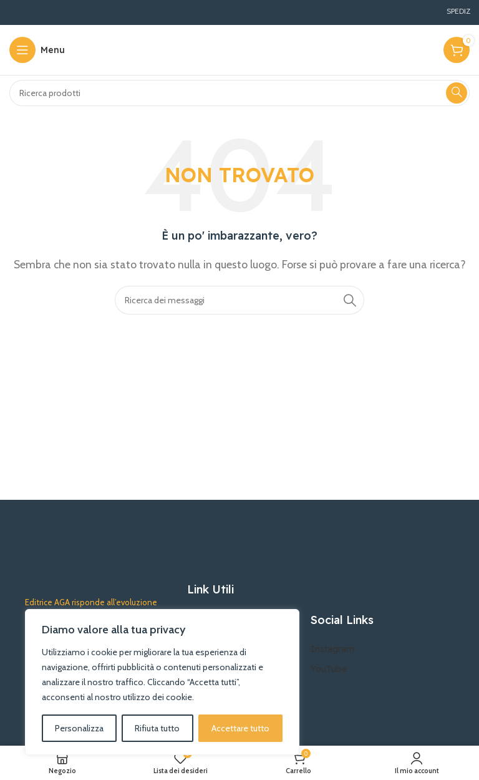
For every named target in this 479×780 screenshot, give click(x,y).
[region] (162, 682)
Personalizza (79, 728)
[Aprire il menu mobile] (37, 49)
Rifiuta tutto (157, 728)
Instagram (332, 649)
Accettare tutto (240, 728)
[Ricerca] (239, 93)
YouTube (329, 669)
